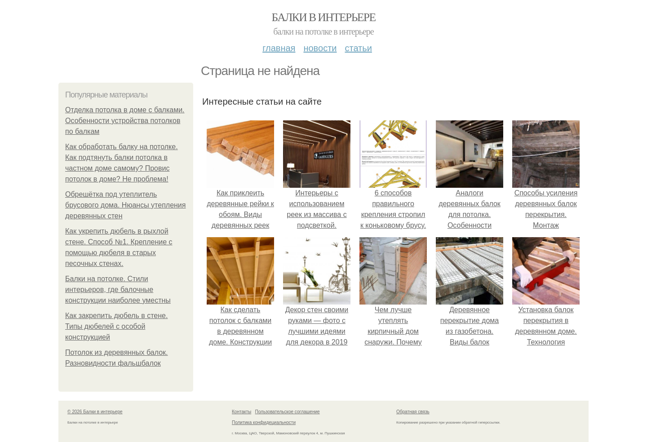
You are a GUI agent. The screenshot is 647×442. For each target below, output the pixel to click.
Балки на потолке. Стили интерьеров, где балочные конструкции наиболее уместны (118, 289)
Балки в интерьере (323, 17)
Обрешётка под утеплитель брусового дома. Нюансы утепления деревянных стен (125, 205)
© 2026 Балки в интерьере (95, 411)
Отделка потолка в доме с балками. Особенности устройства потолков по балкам (125, 120)
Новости (320, 48)
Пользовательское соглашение (287, 411)
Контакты (241, 411)
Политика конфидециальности (264, 422)
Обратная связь (413, 411)
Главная (278, 48)
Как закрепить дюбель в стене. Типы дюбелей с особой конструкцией (116, 326)
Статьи (358, 48)
